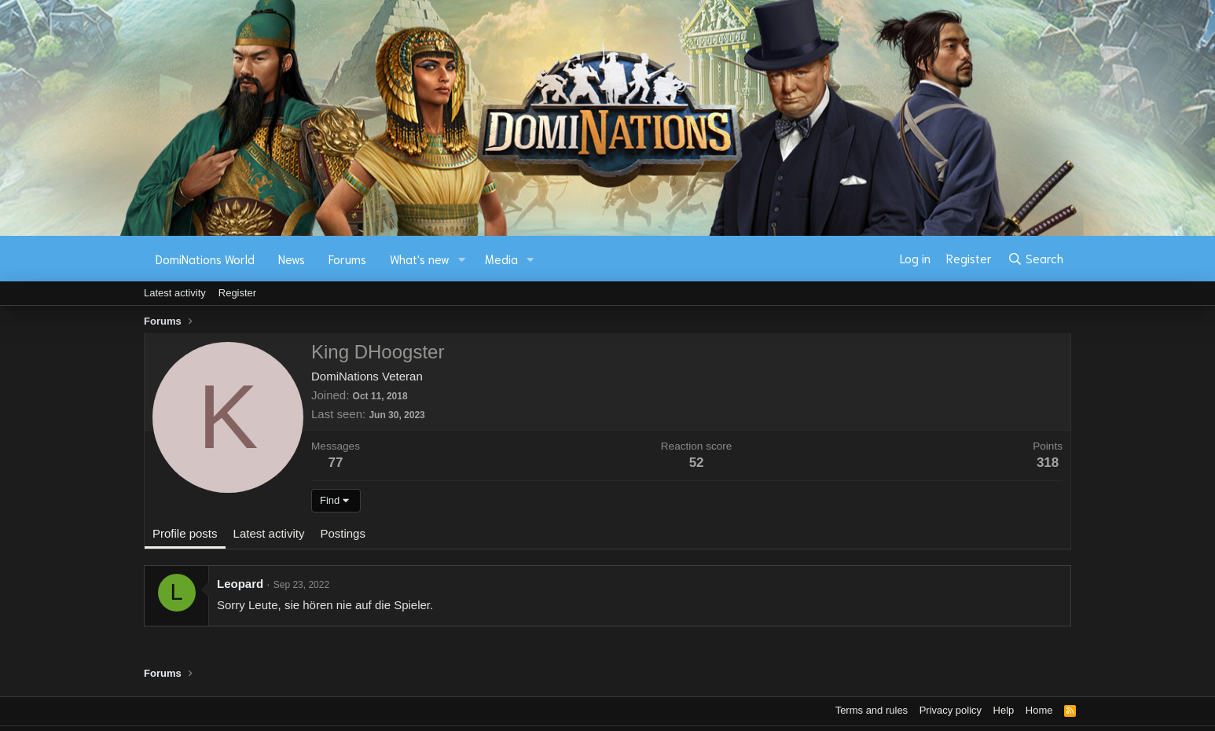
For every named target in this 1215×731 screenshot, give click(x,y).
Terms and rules (871, 710)
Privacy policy (951, 710)
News (291, 258)
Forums (347, 258)
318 (1048, 462)
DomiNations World (205, 258)
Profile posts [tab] (185, 533)
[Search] (1035, 258)
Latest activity (175, 293)
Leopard (240, 583)
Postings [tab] (342, 533)
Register (237, 293)
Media (501, 258)
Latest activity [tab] (269, 533)
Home (1039, 710)
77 (336, 462)
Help (1004, 710)
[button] (462, 259)
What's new (420, 258)
